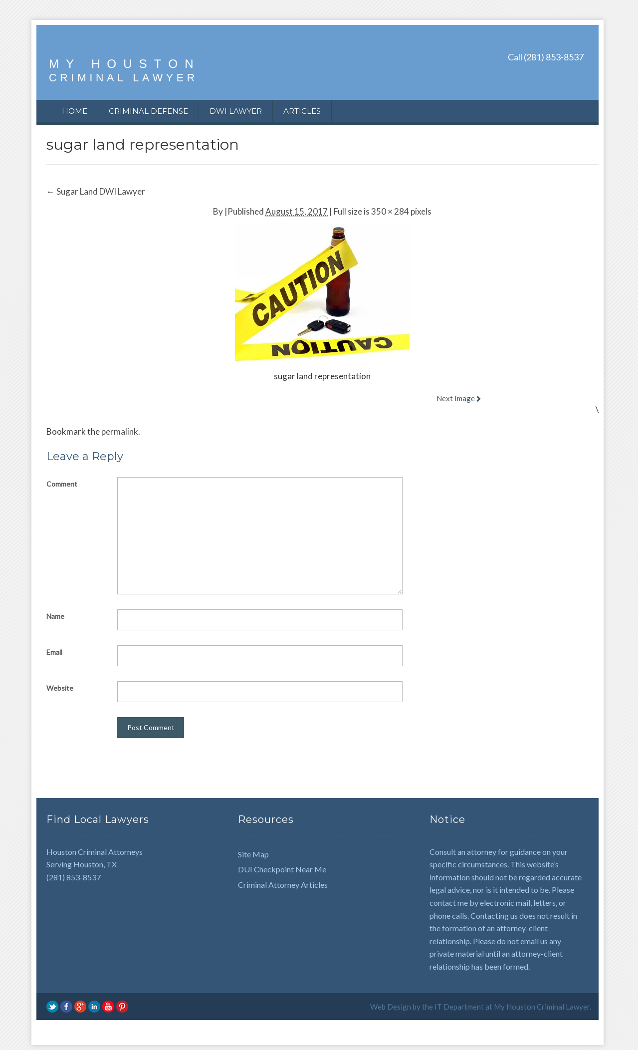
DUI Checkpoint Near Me (282, 869)
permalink (119, 431)
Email (54, 652)
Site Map (253, 854)
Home (74, 111)
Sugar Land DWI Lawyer (95, 191)
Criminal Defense (148, 111)
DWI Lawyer (236, 111)
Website (59, 688)
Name (55, 616)
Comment (61, 484)
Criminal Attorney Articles (283, 884)
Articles (302, 111)
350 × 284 (390, 211)
